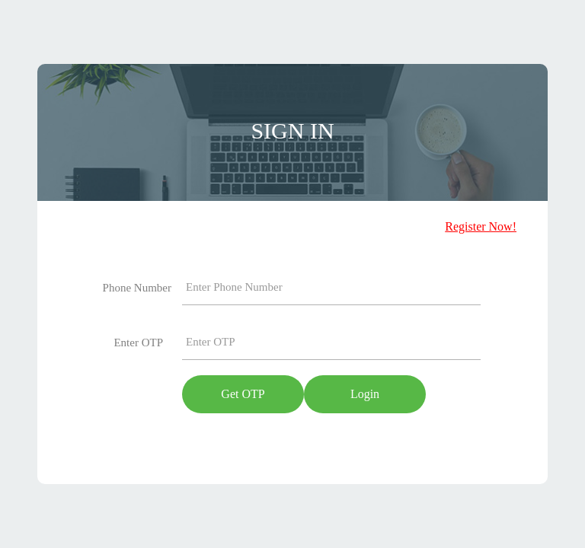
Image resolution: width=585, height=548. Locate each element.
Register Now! (480, 226)
